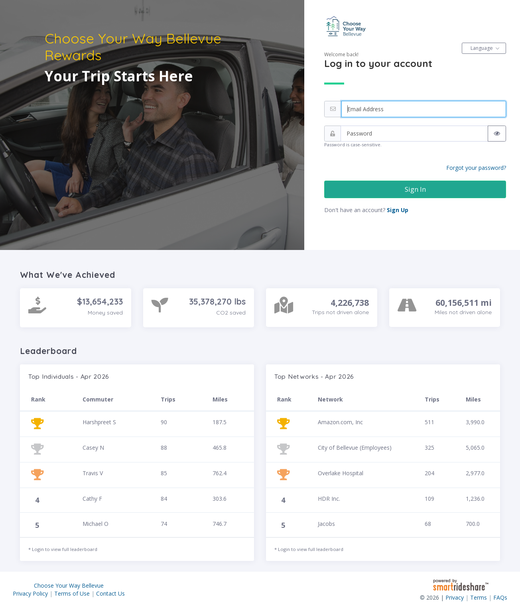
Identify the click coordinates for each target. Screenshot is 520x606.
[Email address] (423, 109)
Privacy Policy (30, 593)
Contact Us (110, 593)
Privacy (454, 597)
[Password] (414, 134)
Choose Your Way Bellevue (69, 585)
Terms (478, 597)
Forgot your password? (476, 167)
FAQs (500, 597)
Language (482, 48)
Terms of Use (72, 593)
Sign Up (397, 210)
